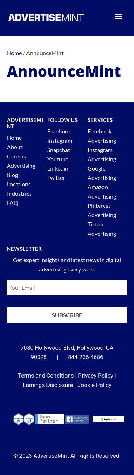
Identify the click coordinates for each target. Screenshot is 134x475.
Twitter (56, 177)
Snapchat (58, 149)
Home (14, 137)
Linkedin (57, 168)
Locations (19, 184)
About (15, 146)
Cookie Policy (94, 385)
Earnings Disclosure (48, 385)
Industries (19, 193)
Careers (16, 156)
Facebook (59, 131)
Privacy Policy (95, 375)
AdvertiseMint (46, 17)
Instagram (59, 140)
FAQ (12, 202)
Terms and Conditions (46, 375)
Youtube (57, 159)
